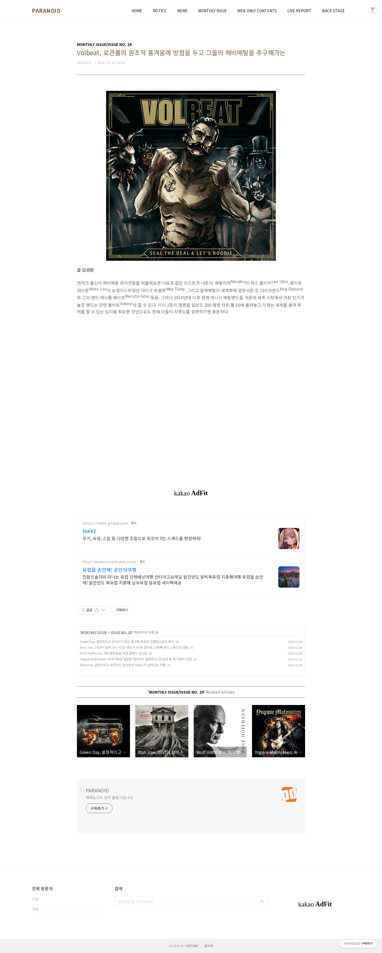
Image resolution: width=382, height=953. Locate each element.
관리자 (208, 945)
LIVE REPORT (299, 10)
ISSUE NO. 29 (121, 632)
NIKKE (90, 531)
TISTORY (192, 945)
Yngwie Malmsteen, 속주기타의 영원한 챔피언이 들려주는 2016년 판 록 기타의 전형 (136, 659)
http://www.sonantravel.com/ (110, 561)
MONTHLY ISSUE (212, 10)
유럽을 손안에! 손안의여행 (109, 569)
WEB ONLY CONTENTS (257, 10)
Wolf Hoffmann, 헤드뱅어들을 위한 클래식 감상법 (113, 653)
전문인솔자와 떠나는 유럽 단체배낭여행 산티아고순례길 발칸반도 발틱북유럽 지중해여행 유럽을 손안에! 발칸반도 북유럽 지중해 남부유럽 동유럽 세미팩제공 (173, 580)
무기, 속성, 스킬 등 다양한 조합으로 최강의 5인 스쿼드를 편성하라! (142, 538)
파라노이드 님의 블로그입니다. (109, 797)
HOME (137, 10)
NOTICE (160, 10)
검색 (262, 901)
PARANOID (46, 10)
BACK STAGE (333, 10)
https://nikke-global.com (105, 523)
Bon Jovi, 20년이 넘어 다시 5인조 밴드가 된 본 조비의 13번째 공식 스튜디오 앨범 (134, 647)
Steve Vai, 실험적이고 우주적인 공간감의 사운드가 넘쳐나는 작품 (123, 665)
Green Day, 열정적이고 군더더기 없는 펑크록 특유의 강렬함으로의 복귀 (127, 641)
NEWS (182, 10)
